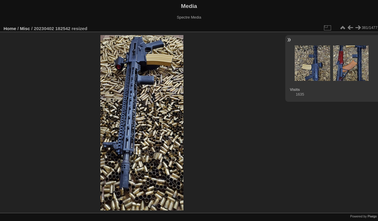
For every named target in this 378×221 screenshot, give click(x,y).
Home (10, 28)
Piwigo (372, 216)
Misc (25, 28)
